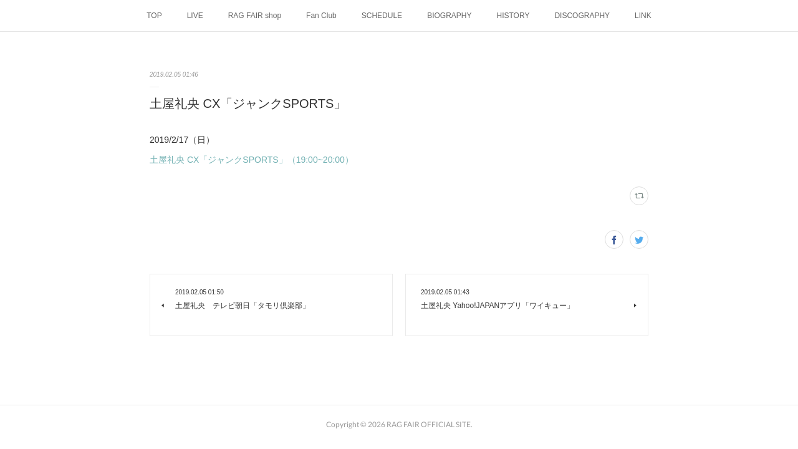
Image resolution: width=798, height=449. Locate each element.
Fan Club (321, 15)
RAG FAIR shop (254, 15)
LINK (643, 15)
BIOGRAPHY (449, 15)
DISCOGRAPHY (582, 15)
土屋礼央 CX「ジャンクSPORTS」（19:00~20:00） (251, 160)
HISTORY (512, 15)
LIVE (195, 15)
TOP (154, 15)
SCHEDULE (382, 15)
